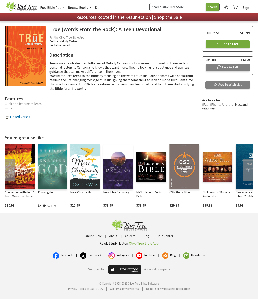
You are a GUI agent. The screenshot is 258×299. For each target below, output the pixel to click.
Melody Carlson (68, 41)
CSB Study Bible (179, 192)
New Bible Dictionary (116, 192)
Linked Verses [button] (20, 117)
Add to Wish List (228, 84)
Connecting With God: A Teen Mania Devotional (19, 194)
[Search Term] (177, 7)
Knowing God (46, 192)
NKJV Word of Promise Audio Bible (216, 194)
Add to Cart (227, 44)
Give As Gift (227, 67)
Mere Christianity (81, 192)
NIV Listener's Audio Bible (149, 194)
